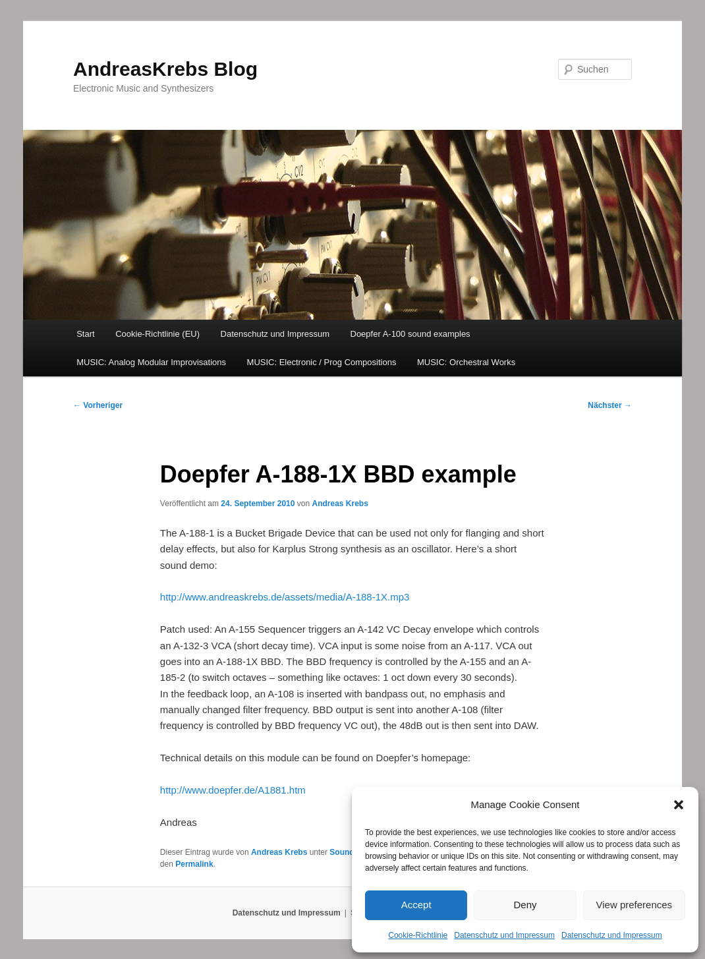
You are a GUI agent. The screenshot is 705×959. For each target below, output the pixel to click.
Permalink (194, 864)
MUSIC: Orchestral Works (466, 362)
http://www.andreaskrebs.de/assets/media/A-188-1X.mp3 (285, 596)
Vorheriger (98, 405)
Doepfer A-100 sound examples (410, 334)
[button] (678, 804)
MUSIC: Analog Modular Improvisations (151, 362)
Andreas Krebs (340, 503)
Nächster (610, 405)
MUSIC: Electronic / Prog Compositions (322, 362)
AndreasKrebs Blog (165, 69)
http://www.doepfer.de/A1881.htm (233, 790)
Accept (416, 904)
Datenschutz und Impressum (504, 935)
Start (85, 334)
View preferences (634, 904)
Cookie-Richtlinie (417, 935)
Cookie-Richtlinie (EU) (157, 334)
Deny (524, 904)
